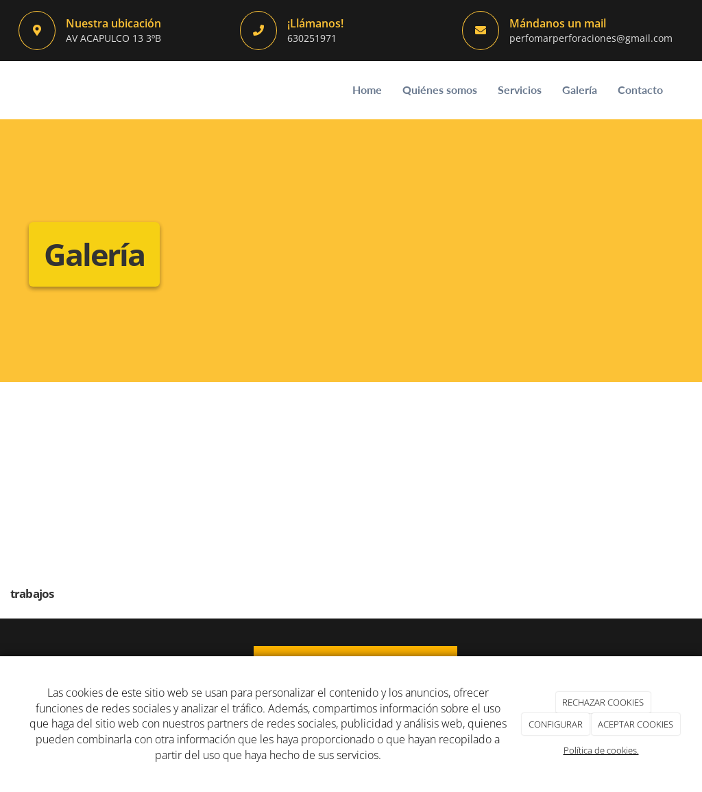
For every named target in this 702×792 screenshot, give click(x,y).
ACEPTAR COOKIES (635, 724)
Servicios (520, 89)
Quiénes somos (439, 89)
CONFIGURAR (556, 724)
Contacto (640, 89)
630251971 (312, 38)
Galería (579, 89)
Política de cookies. (601, 750)
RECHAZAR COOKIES (603, 702)
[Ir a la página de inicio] (15, 90)
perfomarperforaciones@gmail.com (591, 38)
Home (367, 89)
